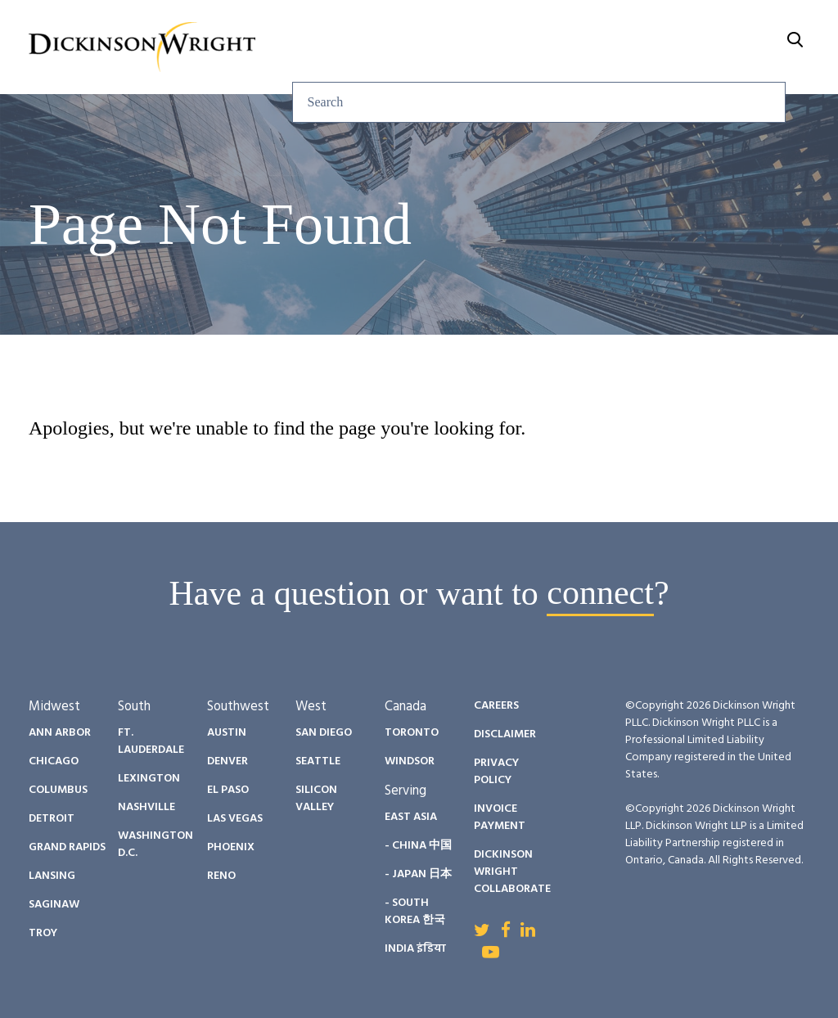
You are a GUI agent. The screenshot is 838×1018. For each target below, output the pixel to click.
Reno (221, 876)
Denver (227, 761)
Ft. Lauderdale (151, 741)
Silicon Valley (316, 799)
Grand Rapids (67, 847)
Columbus (58, 790)
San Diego (323, 732)
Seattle (317, 761)
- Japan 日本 (418, 874)
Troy (43, 933)
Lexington (149, 778)
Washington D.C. (155, 844)
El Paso (228, 790)
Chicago (54, 761)
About (765, 27)
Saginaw (54, 904)
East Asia (411, 817)
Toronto (412, 732)
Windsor (410, 761)
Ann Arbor (60, 732)
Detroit (51, 818)
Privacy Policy (496, 771)
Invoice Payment (499, 817)
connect (600, 593)
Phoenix (231, 847)
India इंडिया (415, 948)
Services (290, 27)
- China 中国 (418, 845)
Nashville (146, 807)
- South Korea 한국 (415, 911)
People (479, 27)
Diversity (575, 27)
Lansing (52, 876)
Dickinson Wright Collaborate (512, 872)
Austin (226, 732)
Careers (676, 27)
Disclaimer (505, 734)
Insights (388, 27)
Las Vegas (235, 818)
